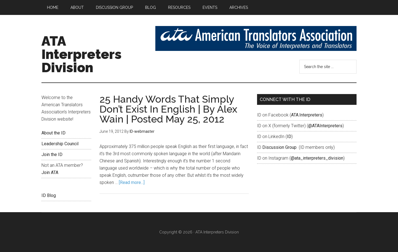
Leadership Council (59, 143)
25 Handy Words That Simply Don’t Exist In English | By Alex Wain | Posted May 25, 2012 (168, 109)
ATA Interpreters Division (81, 54)
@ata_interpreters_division (317, 158)
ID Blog (48, 195)
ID (289, 136)
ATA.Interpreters (306, 115)
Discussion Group (279, 147)
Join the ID (51, 154)
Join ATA (49, 172)
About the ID (53, 133)
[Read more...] (132, 182)
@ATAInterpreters (325, 125)
